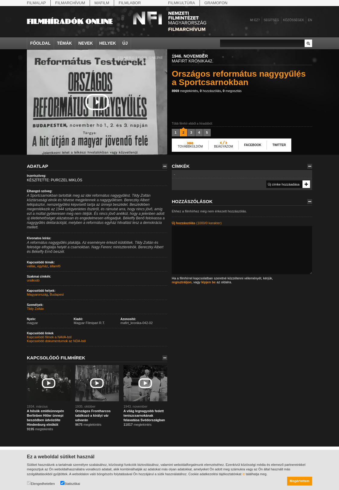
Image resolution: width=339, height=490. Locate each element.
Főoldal (40, 43)
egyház (42, 266)
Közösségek (293, 20)
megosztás (232, 91)
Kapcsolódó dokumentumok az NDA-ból (56, 341)
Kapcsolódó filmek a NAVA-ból (49, 337)
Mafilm (101, 3)
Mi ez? (255, 20)
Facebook (252, 145)
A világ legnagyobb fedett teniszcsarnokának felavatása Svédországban (144, 415)
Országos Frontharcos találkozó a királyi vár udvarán (92, 415)
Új (125, 43)
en (310, 20)
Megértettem (299, 481)
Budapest (57, 294)
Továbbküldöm (190, 146)
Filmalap (36, 3)
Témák (64, 43)
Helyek (107, 43)
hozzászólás (210, 91)
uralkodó (33, 280)
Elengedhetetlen (41, 483)
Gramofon (216, 3)
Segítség (271, 20)
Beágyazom (223, 146)
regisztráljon (181, 282)
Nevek (85, 43)
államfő (55, 266)
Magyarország (37, 294)
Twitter (279, 145)
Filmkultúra (181, 3)
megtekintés (185, 91)
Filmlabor (130, 3)
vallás (31, 266)
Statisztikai (70, 483)
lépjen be (208, 282)
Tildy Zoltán (35, 308)
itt (243, 474)
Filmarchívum (70, 3)
